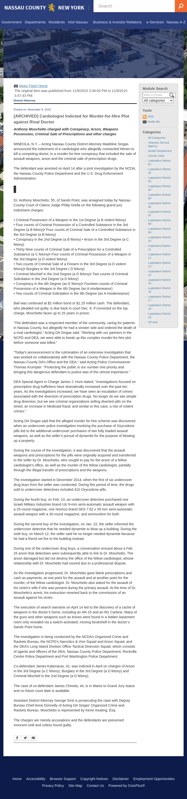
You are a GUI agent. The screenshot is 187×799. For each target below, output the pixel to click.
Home (17, 779)
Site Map (75, 786)
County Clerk (156, 155)
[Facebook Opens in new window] (17, 738)
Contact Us (95, 786)
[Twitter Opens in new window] (25, 738)
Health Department (160, 150)
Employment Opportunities (154, 779)
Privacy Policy (53, 786)
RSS (151, 116)
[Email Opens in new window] (33, 738)
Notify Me (154, 121)
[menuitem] (11, 22)
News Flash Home (33, 86)
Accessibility (35, 779)
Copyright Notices (94, 779)
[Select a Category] (158, 100)
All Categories (157, 137)
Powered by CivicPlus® (126, 786)
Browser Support (63, 779)
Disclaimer (120, 779)
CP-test (152, 322)
